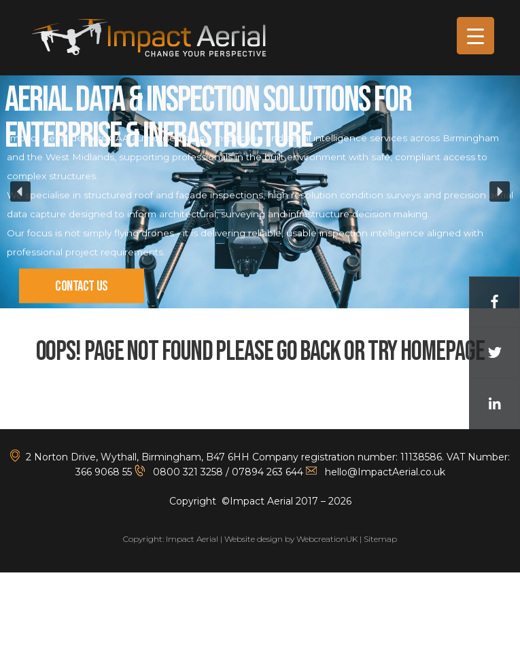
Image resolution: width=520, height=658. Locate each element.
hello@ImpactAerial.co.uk (385, 472)
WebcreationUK (327, 539)
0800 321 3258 (186, 472)
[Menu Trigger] (475, 35)
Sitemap (380, 539)
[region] (260, 191)
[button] (20, 191)
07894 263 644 (267, 472)
